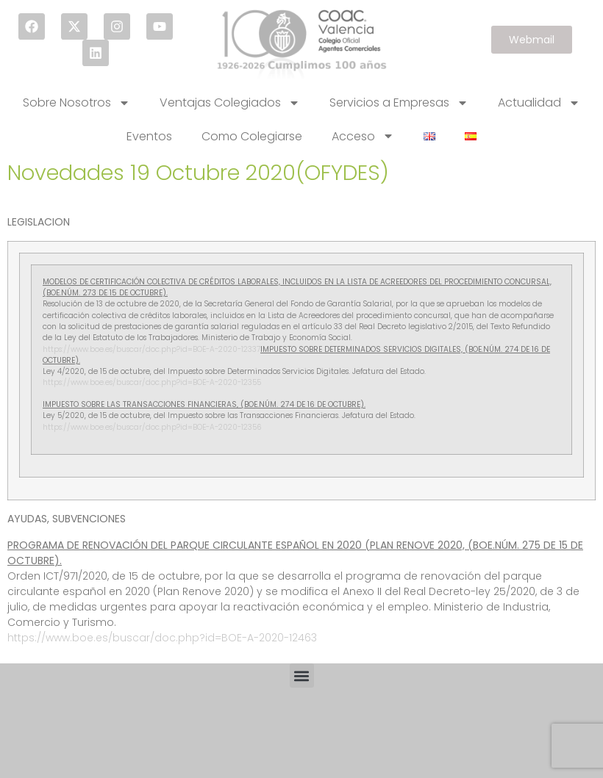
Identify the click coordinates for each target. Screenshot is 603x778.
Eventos (149, 136)
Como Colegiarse (251, 136)
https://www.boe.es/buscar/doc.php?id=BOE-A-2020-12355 (152, 382)
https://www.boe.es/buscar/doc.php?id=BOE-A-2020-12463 (162, 637)
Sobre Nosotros (76, 103)
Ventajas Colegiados (230, 103)
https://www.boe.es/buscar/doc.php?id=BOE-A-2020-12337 (151, 349)
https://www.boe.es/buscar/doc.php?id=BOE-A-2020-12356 (152, 427)
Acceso (363, 136)
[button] (302, 675)
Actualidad (539, 103)
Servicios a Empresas (398, 103)
